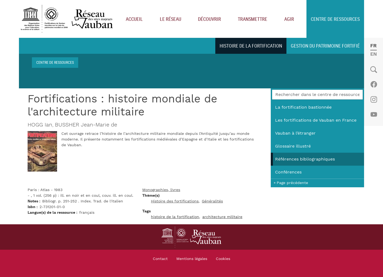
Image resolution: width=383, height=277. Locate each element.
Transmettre (252, 19)
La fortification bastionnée (303, 107)
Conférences (288, 172)
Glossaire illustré (293, 146)
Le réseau (170, 19)
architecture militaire (222, 217)
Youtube (373, 114)
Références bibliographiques (305, 159)
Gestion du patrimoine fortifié (325, 45)
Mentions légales (191, 259)
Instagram (373, 99)
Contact (160, 259)
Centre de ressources (335, 19)
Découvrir (209, 19)
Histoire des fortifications (175, 201)
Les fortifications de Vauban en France (315, 120)
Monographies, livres (161, 190)
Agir (289, 19)
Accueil (134, 19)
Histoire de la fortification (251, 45)
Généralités (212, 201)
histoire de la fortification (175, 217)
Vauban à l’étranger (295, 133)
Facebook (373, 84)
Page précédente (292, 183)
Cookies (223, 259)
